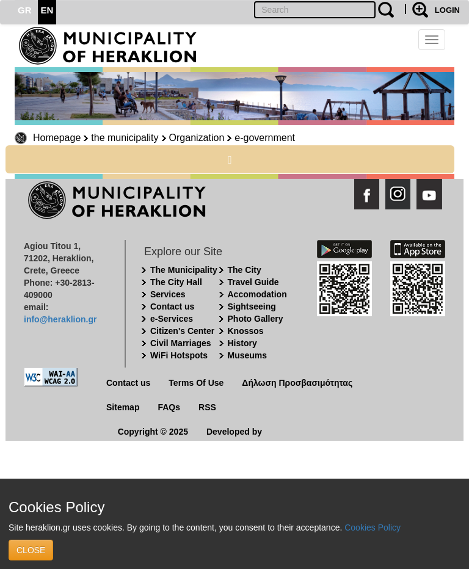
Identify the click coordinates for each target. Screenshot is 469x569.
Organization (197, 137)
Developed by (234, 432)
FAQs (169, 407)
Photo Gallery (255, 319)
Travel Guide (253, 282)
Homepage (57, 137)
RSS (207, 407)
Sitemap (122, 407)
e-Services (171, 319)
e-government (264, 137)
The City (244, 270)
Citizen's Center (182, 331)
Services (168, 294)
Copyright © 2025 (153, 432)
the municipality (124, 137)
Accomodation (257, 294)
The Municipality (183, 270)
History (242, 343)
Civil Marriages (180, 343)
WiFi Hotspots (179, 355)
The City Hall (176, 282)
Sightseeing (252, 306)
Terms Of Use (196, 383)
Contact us (172, 306)
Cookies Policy (372, 527)
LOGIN (447, 10)
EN (47, 10)
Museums (247, 355)
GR (25, 10)
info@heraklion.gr (60, 319)
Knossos (246, 331)
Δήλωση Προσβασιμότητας (297, 383)
